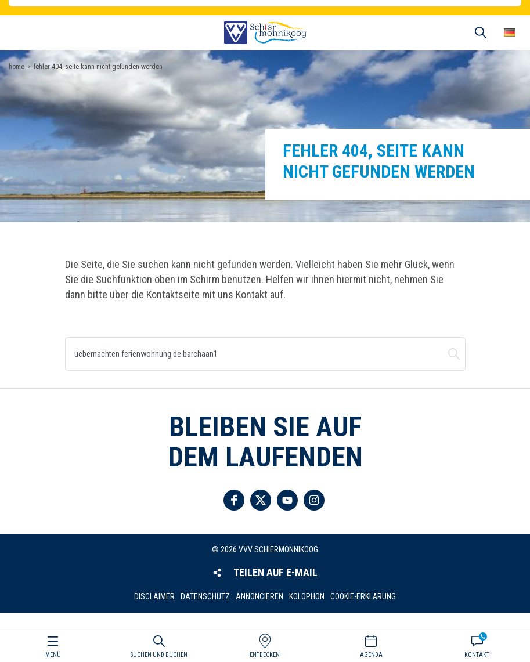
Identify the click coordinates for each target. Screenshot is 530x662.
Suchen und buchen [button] (480, 32)
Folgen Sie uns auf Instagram (314, 500)
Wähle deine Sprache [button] (509, 32)
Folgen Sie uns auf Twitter (260, 500)
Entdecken (265, 655)
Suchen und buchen (454, 354)
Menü (53, 655)
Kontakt (476, 655)
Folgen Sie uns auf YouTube (287, 500)
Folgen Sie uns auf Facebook (233, 500)
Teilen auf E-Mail (275, 572)
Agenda (371, 655)
